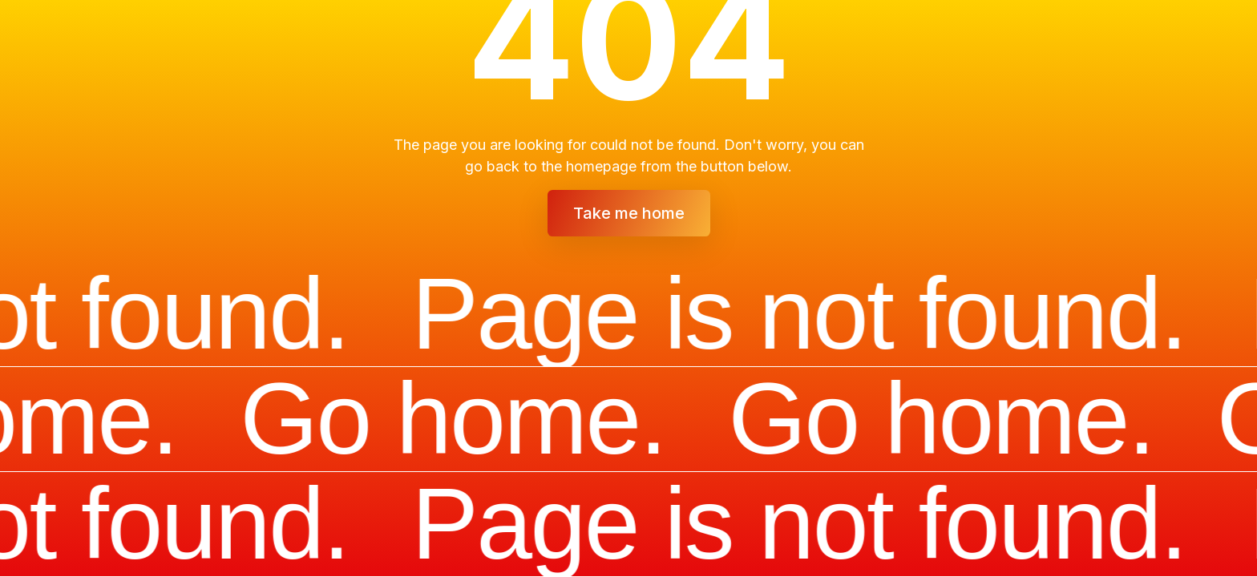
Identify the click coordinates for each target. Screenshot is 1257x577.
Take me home (629, 213)
